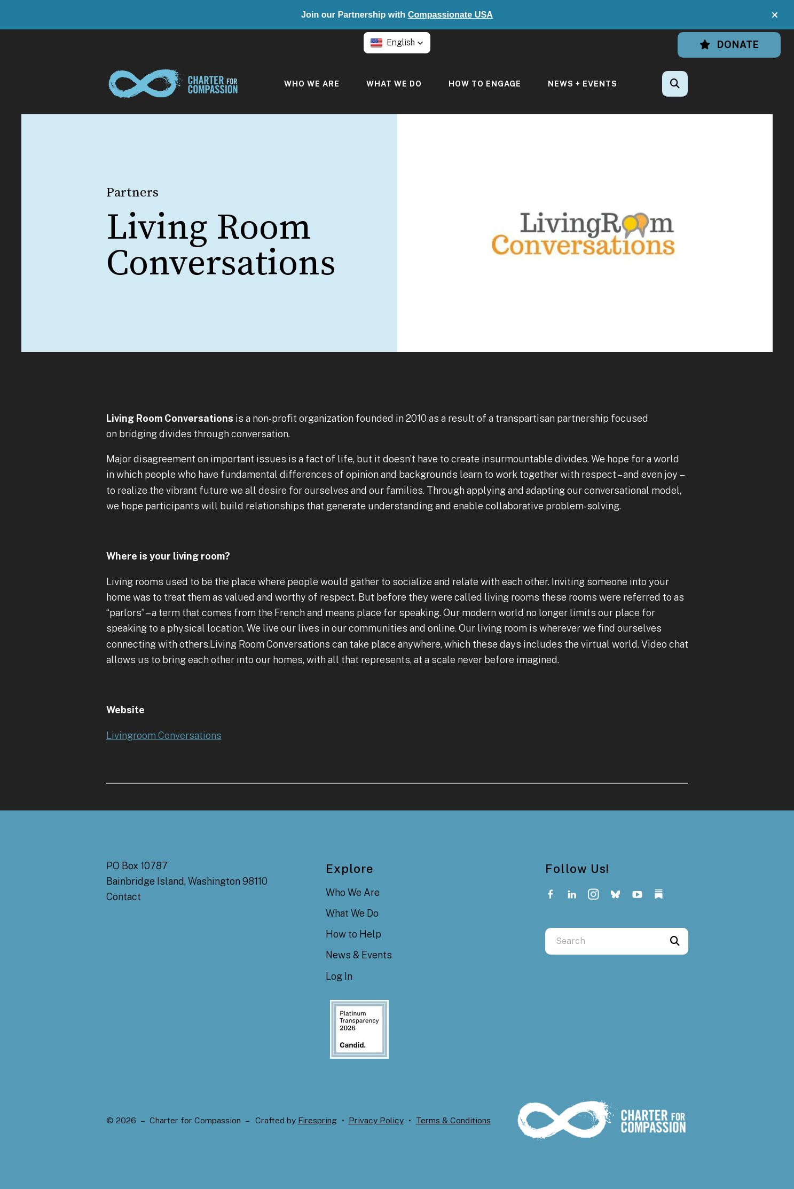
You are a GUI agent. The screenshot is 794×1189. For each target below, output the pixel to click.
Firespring (317, 1120)
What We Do (394, 83)
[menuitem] (312, 83)
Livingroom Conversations (164, 735)
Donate (729, 44)
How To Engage (485, 83)
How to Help (353, 934)
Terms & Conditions (453, 1120)
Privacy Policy (376, 1120)
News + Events (582, 83)
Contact (123, 896)
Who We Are (312, 83)
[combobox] (603, 941)
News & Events (359, 954)
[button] (775, 15)
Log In (339, 976)
